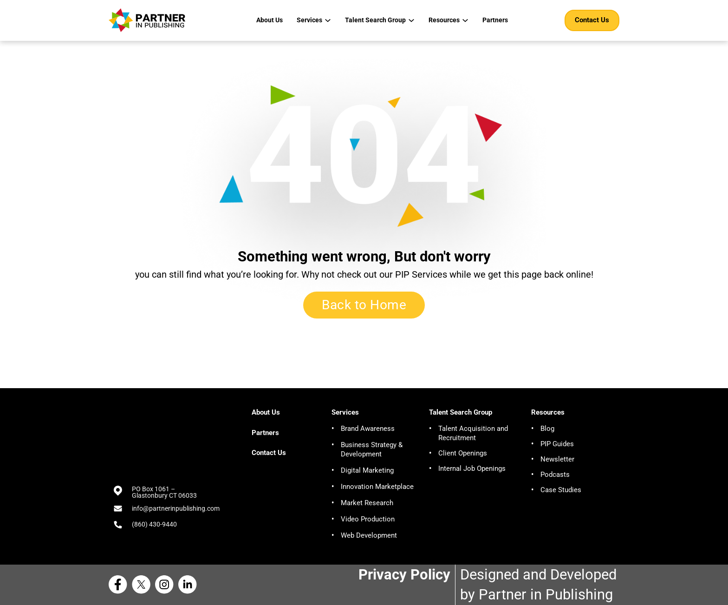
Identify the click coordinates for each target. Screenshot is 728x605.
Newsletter (557, 459)
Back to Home (364, 304)
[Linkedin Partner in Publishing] (190, 584)
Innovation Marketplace (377, 486)
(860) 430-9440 (154, 524)
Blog (547, 428)
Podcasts (555, 474)
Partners (495, 20)
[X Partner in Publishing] (143, 584)
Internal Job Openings (472, 468)
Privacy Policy (404, 574)
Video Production (368, 519)
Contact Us (592, 20)
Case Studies (560, 490)
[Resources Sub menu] (465, 20)
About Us (269, 20)
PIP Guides (557, 444)
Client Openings (462, 453)
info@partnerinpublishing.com (176, 508)
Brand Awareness (368, 428)
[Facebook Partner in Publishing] (120, 584)
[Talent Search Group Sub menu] (411, 20)
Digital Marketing (367, 470)
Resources (444, 20)
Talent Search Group (375, 20)
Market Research (367, 503)
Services (309, 20)
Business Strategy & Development (372, 449)
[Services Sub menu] (328, 20)
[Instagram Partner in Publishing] (166, 584)
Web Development (369, 535)
